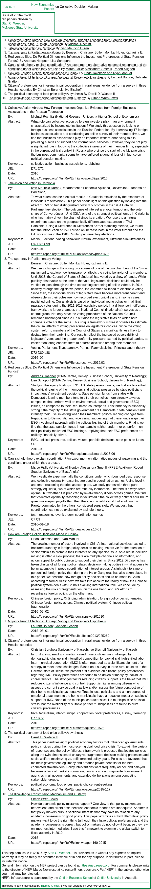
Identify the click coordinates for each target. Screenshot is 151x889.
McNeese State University (20, 27)
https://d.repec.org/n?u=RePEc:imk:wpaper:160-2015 (68, 842)
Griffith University (109, 877)
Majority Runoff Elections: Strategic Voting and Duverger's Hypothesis (57, 77)
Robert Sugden (124, 69)
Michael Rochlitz (79, 44)
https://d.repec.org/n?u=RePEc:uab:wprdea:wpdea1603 (70, 254)
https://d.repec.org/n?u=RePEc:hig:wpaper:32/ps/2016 (69, 178)
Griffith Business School (76, 877)
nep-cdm (9, 6)
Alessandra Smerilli (98, 69)
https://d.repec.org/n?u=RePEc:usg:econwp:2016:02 (68, 362)
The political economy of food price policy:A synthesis (45, 94)
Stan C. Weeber (13, 23)
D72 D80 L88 (40, 352)
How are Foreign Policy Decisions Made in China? (43, 73)
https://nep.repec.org (95, 865)
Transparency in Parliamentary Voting (34, 52)
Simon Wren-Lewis (104, 98)
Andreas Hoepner (36, 60)
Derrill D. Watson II (101, 94)
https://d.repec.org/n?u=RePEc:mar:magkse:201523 (67, 728)
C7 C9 (35, 519)
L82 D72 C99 (40, 244)
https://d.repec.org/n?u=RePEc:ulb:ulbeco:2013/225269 (70, 636)
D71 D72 (37, 168)
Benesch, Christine (79, 52)
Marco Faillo (74, 69)
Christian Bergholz (50, 89)
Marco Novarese (44, 869)
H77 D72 (37, 718)
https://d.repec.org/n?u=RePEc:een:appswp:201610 (67, 616)
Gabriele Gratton (66, 626)
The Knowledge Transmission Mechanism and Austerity (47, 98)
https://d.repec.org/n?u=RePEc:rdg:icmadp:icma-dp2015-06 (73, 453)
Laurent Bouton (122, 77)
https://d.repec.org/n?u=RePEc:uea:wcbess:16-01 (66, 529)
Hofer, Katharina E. (129, 52)
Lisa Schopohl (60, 60)
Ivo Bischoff (73, 89)
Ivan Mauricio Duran (74, 48)
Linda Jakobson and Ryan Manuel (108, 73)
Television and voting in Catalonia (31, 48)
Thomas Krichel (50, 885)
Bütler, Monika (105, 52)
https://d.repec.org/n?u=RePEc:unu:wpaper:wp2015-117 (70, 789)
